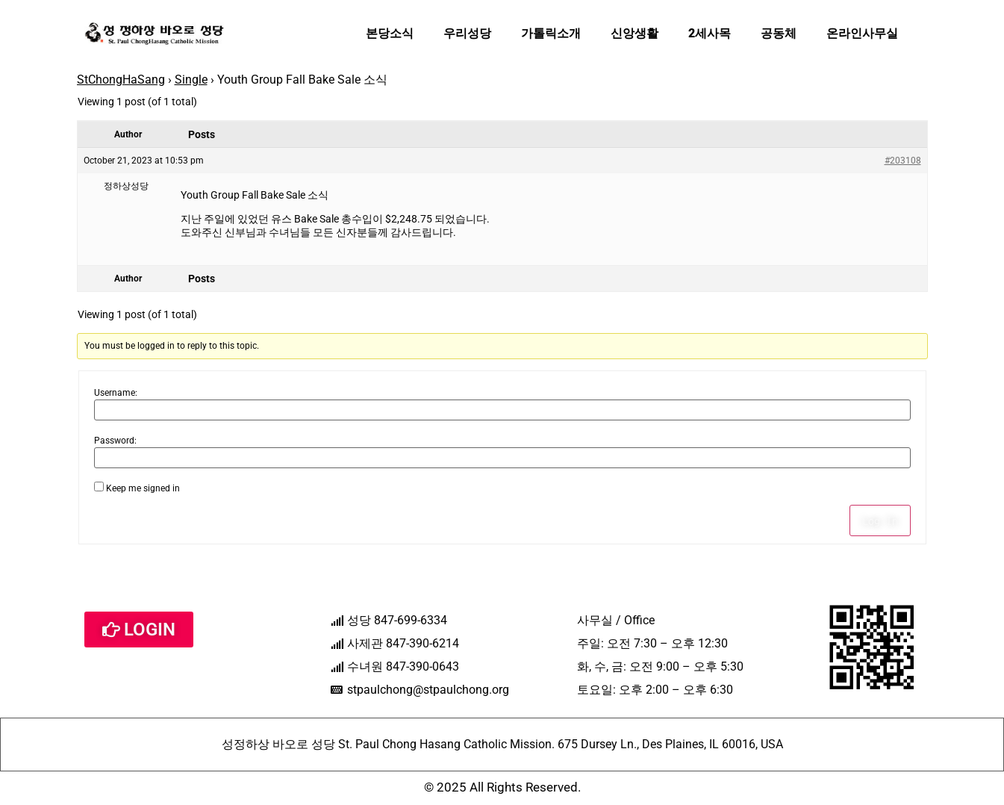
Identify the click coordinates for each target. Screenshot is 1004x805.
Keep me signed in (143, 488)
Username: (115, 392)
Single (191, 79)
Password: (115, 440)
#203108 (903, 160)
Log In (880, 520)
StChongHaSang (121, 79)
